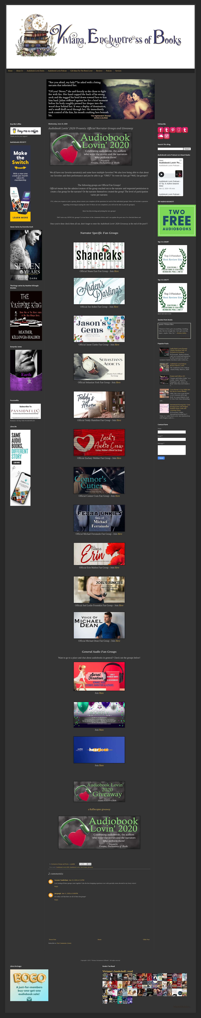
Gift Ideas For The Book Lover (81, 71)
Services (118, 71)
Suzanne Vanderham (61, 880)
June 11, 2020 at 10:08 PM (70, 893)
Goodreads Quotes (185, 337)
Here (117, 344)
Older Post (146, 939)
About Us (19, 71)
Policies (109, 71)
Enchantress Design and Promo (60, 864)
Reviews (99, 71)
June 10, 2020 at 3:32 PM (76, 880)
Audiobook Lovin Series (35, 71)
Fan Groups (84, 867)
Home (10, 71)
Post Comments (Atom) (64, 943)
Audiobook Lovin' (75, 867)
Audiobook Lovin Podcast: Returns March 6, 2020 (178, 364)
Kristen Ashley (181, 333)
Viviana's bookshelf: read (118, 971)
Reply (56, 886)
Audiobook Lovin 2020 (62, 867)
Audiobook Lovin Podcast (57, 71)
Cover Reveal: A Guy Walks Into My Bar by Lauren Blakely (180, 390)
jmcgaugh (57, 893)
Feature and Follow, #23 (177, 376)
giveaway (90, 867)
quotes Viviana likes (166, 324)
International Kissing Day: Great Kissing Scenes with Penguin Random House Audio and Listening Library (180, 407)
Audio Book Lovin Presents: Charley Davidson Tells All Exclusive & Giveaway (179, 350)
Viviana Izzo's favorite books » (182, 1007)
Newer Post (52, 939)
